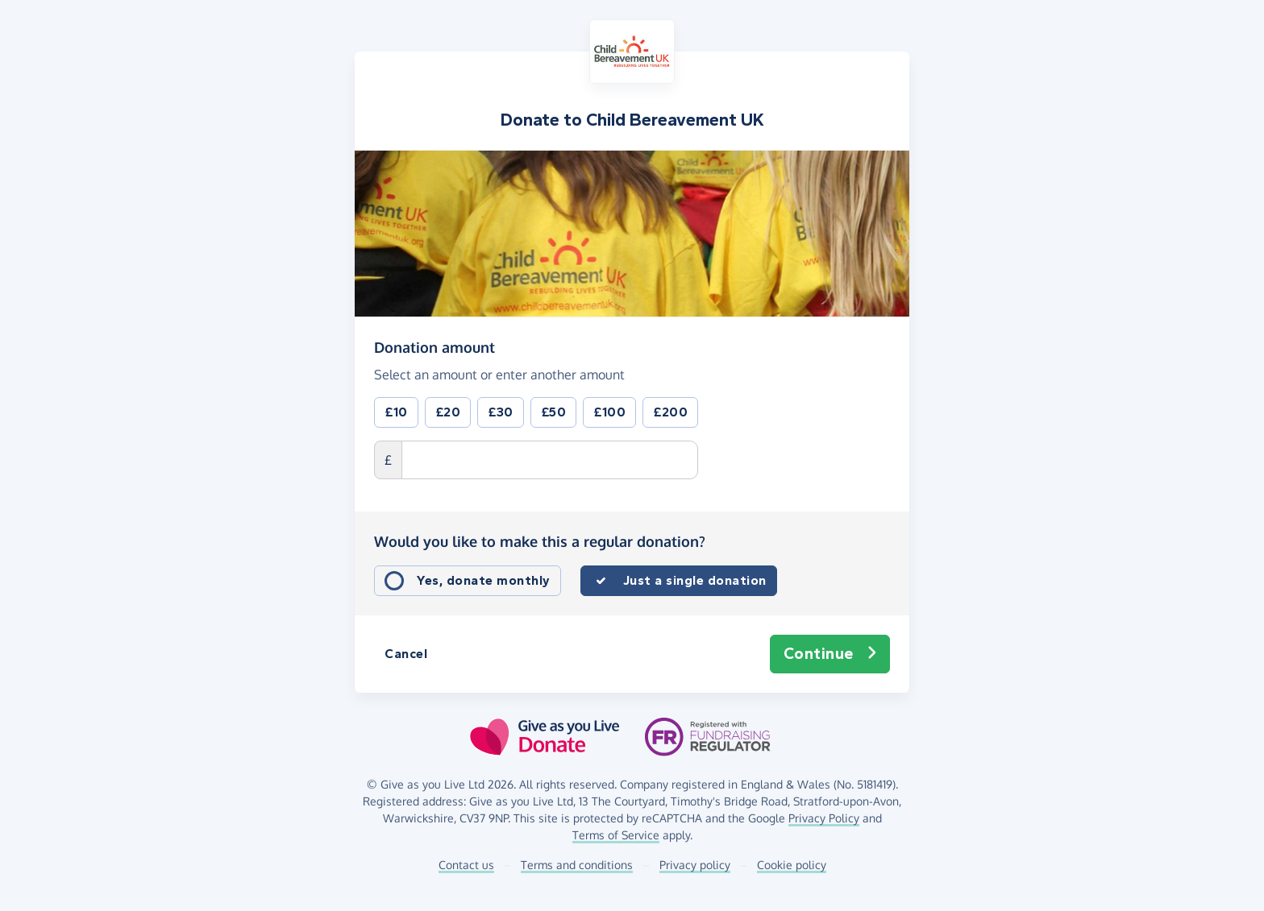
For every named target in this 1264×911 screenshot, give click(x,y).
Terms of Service (615, 835)
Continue (830, 654)
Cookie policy (791, 865)
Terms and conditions (577, 865)
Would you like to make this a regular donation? (539, 541)
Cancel (406, 653)
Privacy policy (694, 865)
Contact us (466, 865)
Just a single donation (695, 580)
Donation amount (434, 346)
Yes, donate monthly (484, 580)
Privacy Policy (823, 818)
